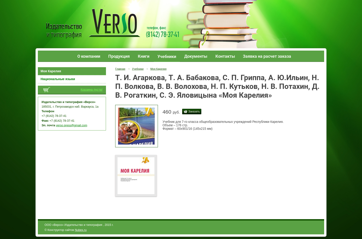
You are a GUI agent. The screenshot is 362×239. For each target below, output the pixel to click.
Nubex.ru (81, 230)
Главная (120, 68)
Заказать (194, 111)
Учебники (166, 56)
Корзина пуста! (92, 89)
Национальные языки (58, 79)
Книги (143, 56)
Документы (195, 56)
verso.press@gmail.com (71, 125)
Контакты (225, 56)
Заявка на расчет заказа (267, 56)
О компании (88, 56)
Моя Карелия (51, 71)
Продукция (119, 56)
